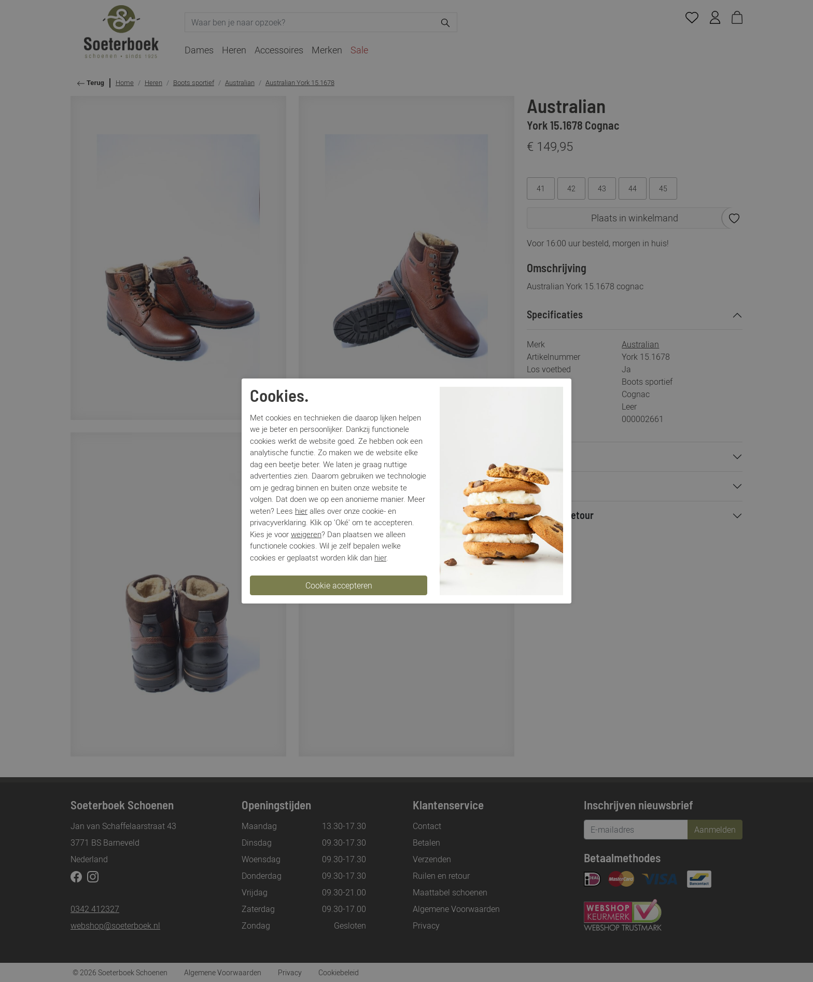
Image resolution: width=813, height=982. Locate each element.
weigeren (306, 534)
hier (301, 511)
